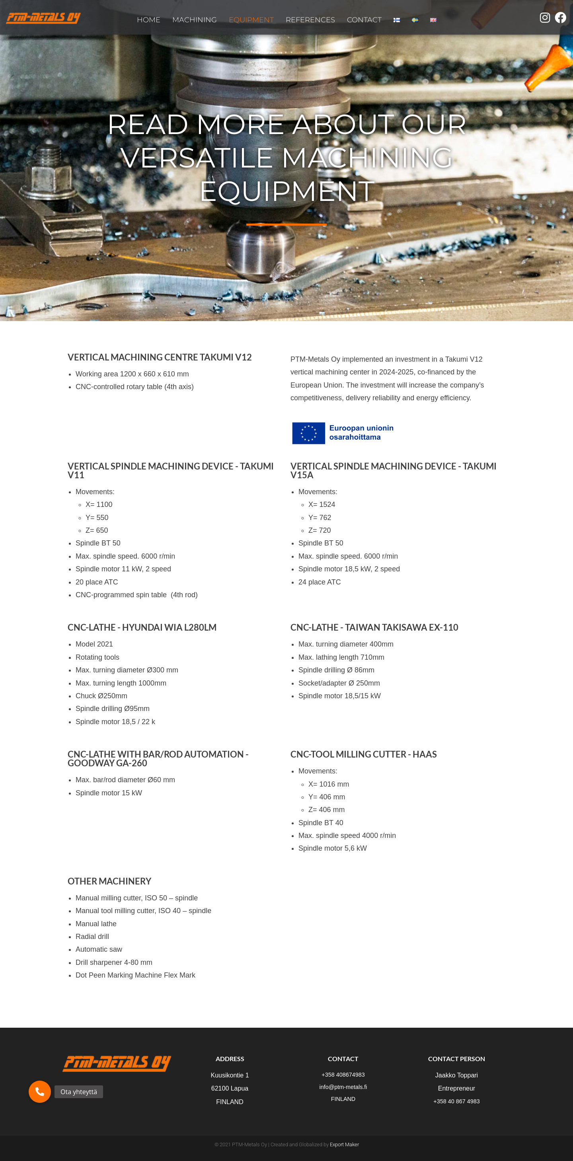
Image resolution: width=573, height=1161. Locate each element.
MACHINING (194, 20)
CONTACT (364, 20)
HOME (148, 20)
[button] (40, 1092)
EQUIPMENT (251, 20)
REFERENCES (310, 20)
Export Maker (344, 1144)
